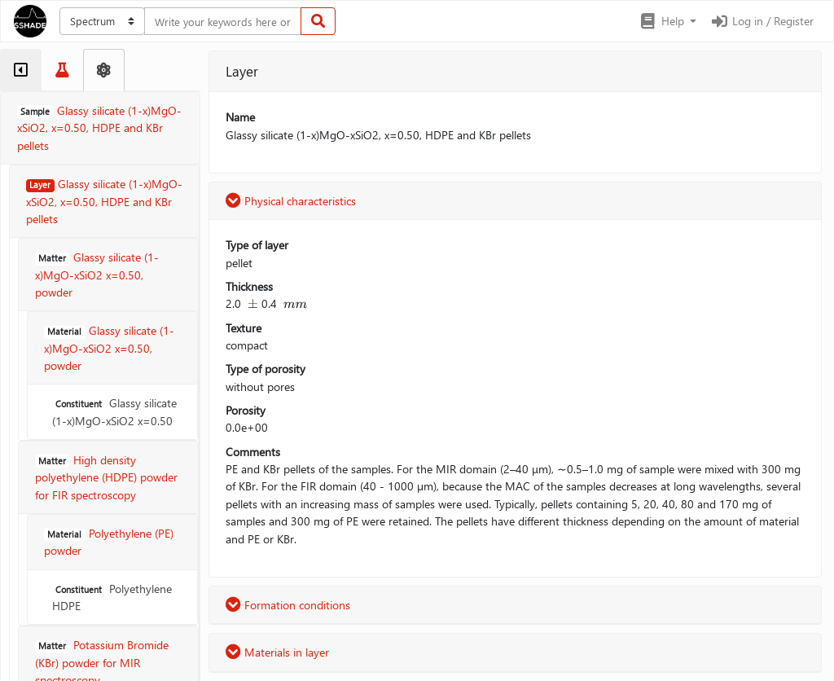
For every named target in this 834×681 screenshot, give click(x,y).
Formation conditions (288, 605)
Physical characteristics (291, 201)
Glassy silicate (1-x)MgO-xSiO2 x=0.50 (114, 411)
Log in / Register (761, 21)
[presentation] (253, 303)
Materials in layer (277, 652)
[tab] (21, 70)
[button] (667, 21)
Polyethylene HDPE (112, 597)
